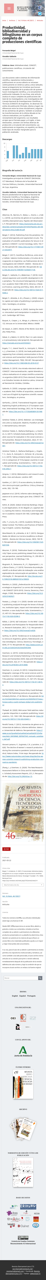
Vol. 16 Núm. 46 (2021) (26, 20)
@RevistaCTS (35, 1273)
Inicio (4, 20)
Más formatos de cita (11, 885)
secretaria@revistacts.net (22, 1269)
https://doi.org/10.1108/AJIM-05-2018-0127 (21, 363)
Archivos (12, 20)
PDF (7, 849)
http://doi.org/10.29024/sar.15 (20, 776)
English (15, 996)
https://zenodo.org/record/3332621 (16, 343)
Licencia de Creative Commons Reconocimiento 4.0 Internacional (23, 1241)
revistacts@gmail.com (15, 1271)
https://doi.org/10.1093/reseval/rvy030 (19, 630)
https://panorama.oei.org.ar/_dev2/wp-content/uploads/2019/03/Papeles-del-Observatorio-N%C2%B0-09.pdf (22, 227)
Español (22, 996)
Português (31, 996)
